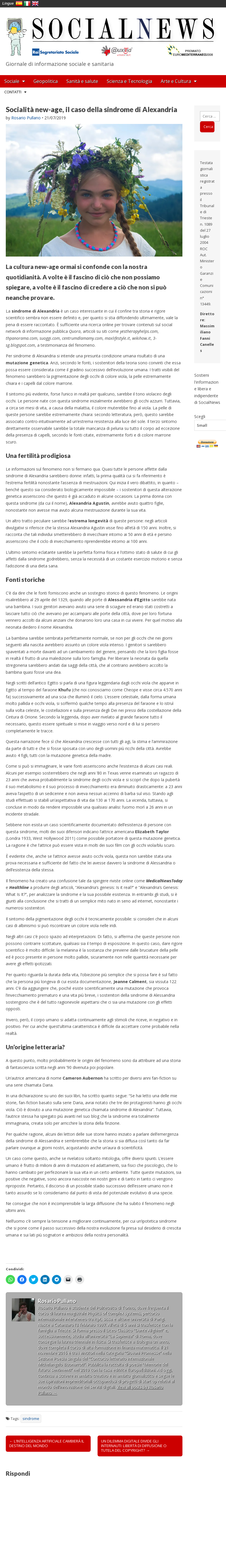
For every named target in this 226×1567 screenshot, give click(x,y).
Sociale (11, 81)
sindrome (31, 1418)
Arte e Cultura (176, 81)
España (19, 3)
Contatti (12, 91)
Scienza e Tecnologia (129, 81)
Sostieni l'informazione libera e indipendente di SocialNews (207, 388)
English (35, 3)
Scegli (199, 416)
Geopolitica (45, 81)
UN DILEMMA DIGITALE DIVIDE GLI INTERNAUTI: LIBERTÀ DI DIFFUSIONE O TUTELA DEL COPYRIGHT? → (134, 1445)
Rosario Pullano (26, 117)
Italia (27, 3)
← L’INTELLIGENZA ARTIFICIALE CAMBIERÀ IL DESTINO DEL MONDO (46, 1443)
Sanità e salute (82, 81)
